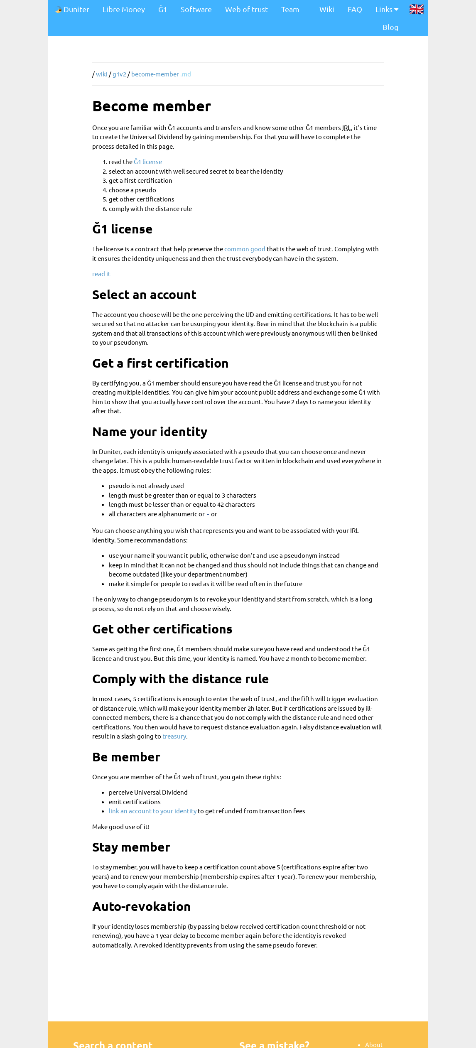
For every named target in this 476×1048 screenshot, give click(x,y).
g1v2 (119, 74)
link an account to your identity (152, 809)
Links (386, 9)
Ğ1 (162, 9)
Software (196, 9)
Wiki (326, 9)
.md (185, 74)
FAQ (355, 9)
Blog (390, 26)
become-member (155, 74)
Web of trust (246, 9)
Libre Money (124, 9)
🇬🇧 (416, 9)
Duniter (71, 9)
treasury (174, 735)
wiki (102, 74)
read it (101, 273)
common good (244, 249)
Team (290, 9)
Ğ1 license (148, 161)
